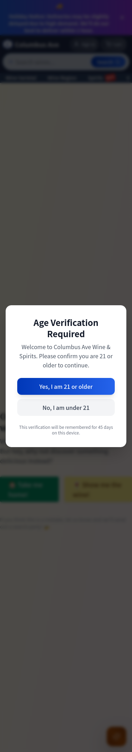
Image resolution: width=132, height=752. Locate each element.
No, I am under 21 (66, 407)
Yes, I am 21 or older (66, 386)
